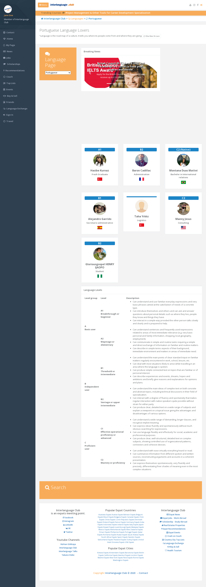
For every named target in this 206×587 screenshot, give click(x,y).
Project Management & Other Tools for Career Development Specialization (108, 12)
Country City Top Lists (173, 539)
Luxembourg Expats (123, 527)
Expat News (173, 514)
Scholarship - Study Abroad (173, 521)
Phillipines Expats (117, 532)
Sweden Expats (134, 537)
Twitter (68, 532)
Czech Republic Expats (125, 519)
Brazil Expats (108, 517)
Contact (143, 572)
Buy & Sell (173, 546)
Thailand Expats (119, 540)
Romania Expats (109, 535)
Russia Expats (122, 535)
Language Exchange (173, 543)
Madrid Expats (103, 558)
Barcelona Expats (132, 553)
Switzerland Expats (105, 540)
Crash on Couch (173, 536)
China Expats (110, 519)
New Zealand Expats (134, 529)
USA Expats (129, 542)
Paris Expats (128, 558)
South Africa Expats (109, 537)
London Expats (137, 555)
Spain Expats (122, 537)
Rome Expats (138, 558)
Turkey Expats (132, 540)
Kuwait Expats (108, 527)
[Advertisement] (57, 132)
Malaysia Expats (137, 527)
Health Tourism (173, 550)
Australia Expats (104, 514)
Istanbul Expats (124, 555)
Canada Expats (133, 517)
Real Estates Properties (173, 525)
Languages (75, 18)
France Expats (120, 522)
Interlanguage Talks (68, 551)
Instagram (68, 521)
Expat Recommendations (173, 528)
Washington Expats (120, 560)
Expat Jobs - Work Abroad (173, 518)
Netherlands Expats (118, 529)
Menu (43, 4)
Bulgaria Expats (120, 517)
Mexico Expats (104, 529)
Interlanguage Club (53, 18)
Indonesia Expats (110, 524)
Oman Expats (104, 532)
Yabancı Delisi (68, 555)
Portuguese (94, 18)
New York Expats (116, 558)
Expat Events (173, 532)
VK (68, 528)
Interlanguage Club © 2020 (121, 572)
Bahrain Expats (129, 514)
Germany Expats (133, 522)
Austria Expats (117, 514)
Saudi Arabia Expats (136, 535)
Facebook (68, 517)
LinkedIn (68, 524)
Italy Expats (133, 524)
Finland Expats (108, 522)
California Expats (111, 555)
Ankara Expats (103, 553)
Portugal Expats (131, 532)
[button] (89, 73)
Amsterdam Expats (116, 553)
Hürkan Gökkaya (68, 544)
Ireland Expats (123, 524)
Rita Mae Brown (152, 36)
